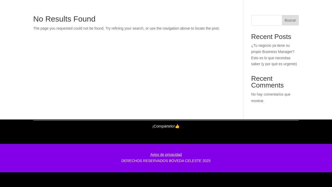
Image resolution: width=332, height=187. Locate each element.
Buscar (290, 20)
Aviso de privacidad (166, 154)
